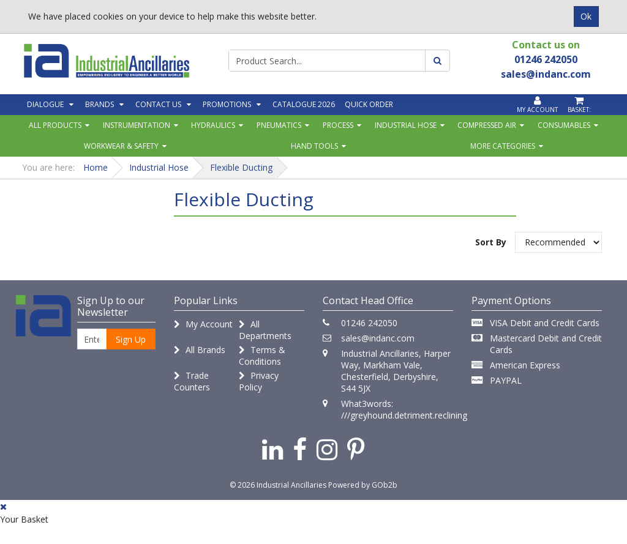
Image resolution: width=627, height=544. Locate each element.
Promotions (227, 104)
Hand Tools (314, 146)
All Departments (265, 329)
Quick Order (369, 104)
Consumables (564, 125)
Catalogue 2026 (303, 104)
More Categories (502, 146)
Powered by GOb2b (362, 485)
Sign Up (131, 339)
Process (338, 125)
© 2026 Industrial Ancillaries (278, 485)
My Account (203, 324)
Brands (99, 104)
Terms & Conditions (262, 355)
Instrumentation (136, 125)
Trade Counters (192, 381)
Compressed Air (486, 125)
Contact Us (158, 104)
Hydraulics (213, 125)
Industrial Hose (406, 125)
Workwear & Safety (121, 146)
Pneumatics (279, 125)
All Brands (199, 350)
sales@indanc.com (378, 338)
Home (95, 167)
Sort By (490, 242)
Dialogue (45, 104)
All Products (55, 125)
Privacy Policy (259, 381)
